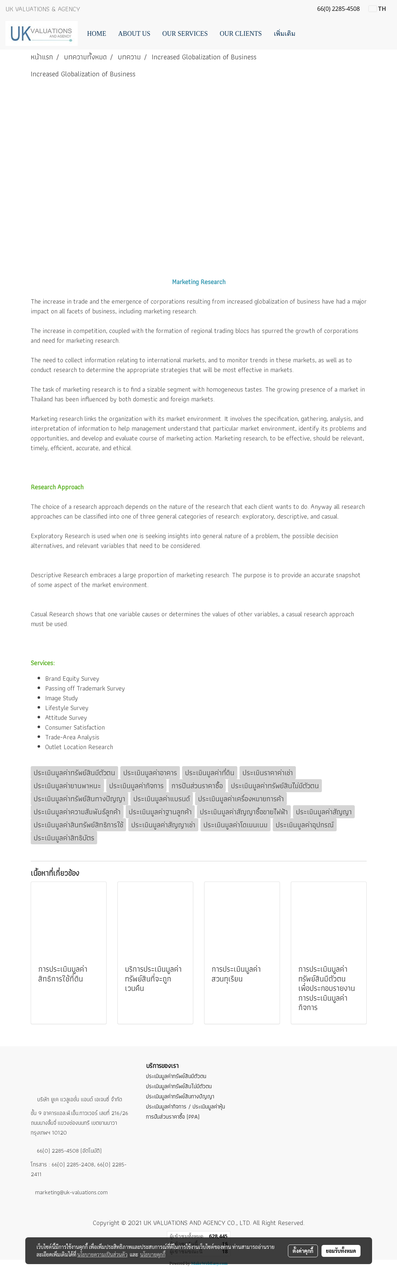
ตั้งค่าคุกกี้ (303, 1250)
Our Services (185, 33)
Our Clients (241, 33)
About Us (134, 33)
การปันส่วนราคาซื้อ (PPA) (172, 1116)
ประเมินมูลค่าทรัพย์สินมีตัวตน (176, 1076)
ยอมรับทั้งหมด (341, 1250)
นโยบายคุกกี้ (152, 1254)
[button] (308, 34)
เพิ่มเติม (284, 33)
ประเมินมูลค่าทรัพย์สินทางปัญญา (180, 1096)
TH (377, 9)
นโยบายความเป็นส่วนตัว (102, 1254)
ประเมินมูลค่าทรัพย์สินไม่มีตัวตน (179, 1086)
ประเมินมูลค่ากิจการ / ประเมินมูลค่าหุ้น (185, 1106)
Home (96, 33)
